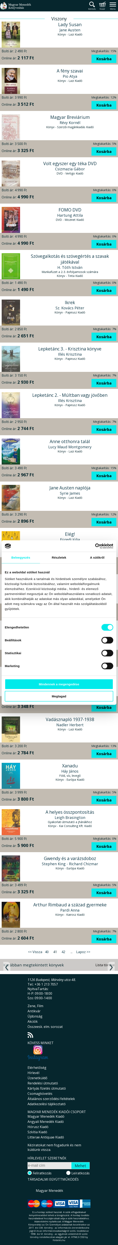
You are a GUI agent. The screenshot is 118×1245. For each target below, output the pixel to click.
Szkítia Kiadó (37, 1132)
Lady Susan (70, 24)
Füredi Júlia (70, 539)
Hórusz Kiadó (38, 1127)
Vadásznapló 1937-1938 (70, 719)
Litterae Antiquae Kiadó (46, 1137)
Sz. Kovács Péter (69, 307)
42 (63, 952)
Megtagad (59, 696)
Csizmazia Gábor (70, 168)
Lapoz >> (83, 952)
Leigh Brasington (70, 817)
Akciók (33, 1021)
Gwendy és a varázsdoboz (70, 858)
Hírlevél (33, 1072)
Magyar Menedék (49, 1190)
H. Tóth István (69, 267)
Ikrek (70, 302)
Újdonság (35, 1016)
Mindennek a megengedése (59, 684)
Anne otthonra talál (70, 441)
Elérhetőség (37, 1067)
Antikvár (34, 1011)
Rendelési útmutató (43, 1083)
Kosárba (104, 58)
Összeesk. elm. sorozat (45, 1026)
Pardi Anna (69, 910)
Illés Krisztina (70, 354)
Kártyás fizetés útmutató (47, 1088)
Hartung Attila (70, 215)
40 (47, 952)
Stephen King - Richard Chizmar (70, 863)
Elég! (70, 534)
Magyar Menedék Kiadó (46, 1116)
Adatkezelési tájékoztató (47, 1104)
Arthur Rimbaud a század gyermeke (70, 905)
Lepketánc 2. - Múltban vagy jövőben (69, 395)
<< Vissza (35, 952)
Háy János (69, 771)
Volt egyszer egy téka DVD (70, 163)
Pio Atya (70, 76)
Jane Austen (69, 29)
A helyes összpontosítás (70, 812)
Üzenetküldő (37, 1078)
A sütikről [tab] (97, 557)
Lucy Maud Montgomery (70, 446)
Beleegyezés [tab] (20, 557)
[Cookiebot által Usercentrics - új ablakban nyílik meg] (95, 546)
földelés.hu (59, 1240)
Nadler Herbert (70, 724)
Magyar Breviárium (70, 117)
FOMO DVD (70, 210)
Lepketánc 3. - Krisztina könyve (69, 349)
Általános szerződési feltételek (51, 1098)
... (71, 952)
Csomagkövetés (40, 1093)
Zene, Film (35, 1006)
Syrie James (70, 493)
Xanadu (70, 766)
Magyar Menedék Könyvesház (15, 8)
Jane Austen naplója (69, 488)
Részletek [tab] (59, 557)
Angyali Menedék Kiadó (46, 1121)
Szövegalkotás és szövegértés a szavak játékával (70, 259)
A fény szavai (70, 71)
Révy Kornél (70, 122)
